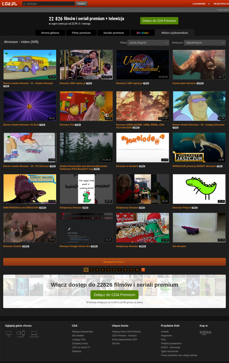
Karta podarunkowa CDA (124, 339)
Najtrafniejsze (205, 42)
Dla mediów (78, 335)
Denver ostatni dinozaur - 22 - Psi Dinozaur (26, 166)
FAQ (163, 339)
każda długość (148, 42)
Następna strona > (112, 261)
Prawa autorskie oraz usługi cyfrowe (179, 355)
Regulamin (166, 335)
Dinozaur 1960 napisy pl (72, 83)
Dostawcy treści (80, 343)
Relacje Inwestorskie (82, 331)
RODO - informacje (170, 347)
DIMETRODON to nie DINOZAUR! (20, 207)
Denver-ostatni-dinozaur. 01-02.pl (21, 124)
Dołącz (159, 20)
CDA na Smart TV (81, 347)
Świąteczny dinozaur (71, 207)
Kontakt (165, 331)
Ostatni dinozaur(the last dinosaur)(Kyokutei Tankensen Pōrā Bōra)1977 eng (83, 167)
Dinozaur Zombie (12, 246)
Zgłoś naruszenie (169, 351)
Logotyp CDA (79, 339)
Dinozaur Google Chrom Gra (75, 246)
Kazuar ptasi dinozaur (184, 83)
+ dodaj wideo (222, 10)
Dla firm (116, 343)
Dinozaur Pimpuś (182, 207)
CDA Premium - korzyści (124, 335)
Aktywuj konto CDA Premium (126, 331)
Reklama (76, 351)
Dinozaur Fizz (67, 124)
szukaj (82, 3)
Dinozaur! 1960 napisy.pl (129, 83)
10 (137, 269)
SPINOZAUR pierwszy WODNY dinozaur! (194, 166)
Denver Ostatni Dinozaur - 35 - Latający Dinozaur (198, 124)
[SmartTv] (23, 339)
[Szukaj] (48, 3)
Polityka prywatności (171, 343)
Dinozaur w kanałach (127, 166)
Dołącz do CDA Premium (114, 295)
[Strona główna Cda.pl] (10, 3)
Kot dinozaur (179, 246)
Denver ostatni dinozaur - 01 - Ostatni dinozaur (28, 83)
